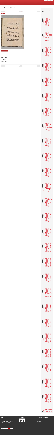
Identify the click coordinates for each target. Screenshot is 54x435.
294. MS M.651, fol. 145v (47, 336)
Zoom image (2, 13)
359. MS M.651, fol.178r (47, 407)
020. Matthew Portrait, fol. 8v (47, 34)
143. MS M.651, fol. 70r (47, 170)
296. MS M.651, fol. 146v (47, 338)
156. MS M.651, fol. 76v (47, 184)
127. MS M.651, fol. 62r (47, 153)
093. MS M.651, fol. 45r (47, 114)
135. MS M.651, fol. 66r (47, 161)
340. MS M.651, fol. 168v (47, 386)
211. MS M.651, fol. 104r (47, 245)
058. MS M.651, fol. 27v (47, 77)
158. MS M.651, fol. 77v (47, 186)
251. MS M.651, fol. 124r (47, 288)
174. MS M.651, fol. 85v (47, 205)
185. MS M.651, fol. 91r (47, 217)
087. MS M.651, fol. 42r (47, 108)
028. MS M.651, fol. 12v (47, 45)
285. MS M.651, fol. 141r (47, 326)
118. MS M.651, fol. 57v (47, 143)
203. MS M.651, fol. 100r (47, 236)
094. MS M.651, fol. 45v (47, 115)
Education (32, 3)
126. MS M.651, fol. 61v (47, 152)
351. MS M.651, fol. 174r (47, 398)
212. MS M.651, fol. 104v (47, 246)
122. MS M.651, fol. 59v (47, 147)
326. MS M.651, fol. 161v (47, 370)
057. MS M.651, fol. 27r (47, 76)
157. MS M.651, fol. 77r (47, 185)
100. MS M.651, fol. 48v (47, 122)
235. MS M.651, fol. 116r (47, 271)
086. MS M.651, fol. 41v (47, 107)
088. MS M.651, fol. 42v (47, 109)
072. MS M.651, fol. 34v (47, 92)
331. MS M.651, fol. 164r (47, 377)
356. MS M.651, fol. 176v (47, 403)
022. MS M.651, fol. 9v (46, 37)
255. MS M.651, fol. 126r (47, 292)
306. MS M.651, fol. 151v (47, 349)
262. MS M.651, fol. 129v (47, 302)
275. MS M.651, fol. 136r (47, 316)
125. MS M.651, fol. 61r (47, 151)
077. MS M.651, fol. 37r (47, 97)
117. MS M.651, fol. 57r (46, 142)
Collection (37, 3)
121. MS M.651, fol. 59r (47, 146)
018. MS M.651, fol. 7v (46, 32)
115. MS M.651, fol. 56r (46, 140)
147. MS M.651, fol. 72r (47, 174)
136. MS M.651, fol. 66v (47, 162)
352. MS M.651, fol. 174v (47, 399)
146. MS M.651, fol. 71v (47, 173)
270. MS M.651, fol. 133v (47, 310)
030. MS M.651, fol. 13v (47, 47)
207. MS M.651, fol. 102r (47, 241)
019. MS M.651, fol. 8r (46, 33)
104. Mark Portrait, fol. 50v (47, 126)
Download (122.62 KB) (4, 50)
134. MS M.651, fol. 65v (47, 160)
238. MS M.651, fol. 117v (47, 274)
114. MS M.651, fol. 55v (47, 139)
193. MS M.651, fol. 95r (47, 226)
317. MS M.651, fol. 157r (47, 361)
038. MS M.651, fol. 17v (47, 55)
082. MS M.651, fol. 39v (47, 102)
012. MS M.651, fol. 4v (46, 25)
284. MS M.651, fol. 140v (47, 325)
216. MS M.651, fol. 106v (47, 250)
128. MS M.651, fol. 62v (47, 154)
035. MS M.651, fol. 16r (47, 52)
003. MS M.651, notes (46, 16)
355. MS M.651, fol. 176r (47, 402)
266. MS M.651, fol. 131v (47, 306)
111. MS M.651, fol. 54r (46, 136)
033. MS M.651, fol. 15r (47, 50)
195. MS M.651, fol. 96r (47, 228)
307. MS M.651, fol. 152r (47, 350)
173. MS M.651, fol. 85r (47, 204)
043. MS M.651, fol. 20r (47, 61)
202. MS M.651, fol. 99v (47, 235)
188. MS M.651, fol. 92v (47, 220)
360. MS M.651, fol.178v (47, 408)
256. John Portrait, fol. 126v (47, 293)
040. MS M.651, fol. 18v (47, 57)
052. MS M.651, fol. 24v (47, 70)
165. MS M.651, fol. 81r (47, 196)
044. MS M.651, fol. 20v (47, 62)
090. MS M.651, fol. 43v (47, 111)
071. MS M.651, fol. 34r (47, 91)
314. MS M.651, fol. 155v (47, 357)
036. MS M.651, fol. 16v (47, 53)
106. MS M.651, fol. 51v (47, 129)
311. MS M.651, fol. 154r (47, 354)
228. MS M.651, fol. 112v (47, 263)
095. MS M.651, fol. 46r (47, 116)
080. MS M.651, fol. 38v (47, 100)
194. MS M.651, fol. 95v (47, 227)
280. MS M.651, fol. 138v (47, 321)
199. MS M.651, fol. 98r (47, 232)
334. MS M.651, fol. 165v (47, 380)
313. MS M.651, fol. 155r (47, 356)
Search (51, 0)
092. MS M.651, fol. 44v (47, 113)
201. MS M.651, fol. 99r (47, 234)
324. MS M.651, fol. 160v (47, 368)
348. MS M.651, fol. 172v (47, 395)
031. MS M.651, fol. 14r (47, 48)
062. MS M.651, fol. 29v (47, 81)
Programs (26, 3)
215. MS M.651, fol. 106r (47, 249)
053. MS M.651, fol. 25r (47, 71)
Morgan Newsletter (21, 419)
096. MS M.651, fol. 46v (47, 117)
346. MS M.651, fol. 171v (47, 393)
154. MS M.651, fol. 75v (47, 182)
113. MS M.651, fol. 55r (46, 138)
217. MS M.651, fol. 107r (47, 251)
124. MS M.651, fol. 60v (47, 150)
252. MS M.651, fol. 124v (47, 289)
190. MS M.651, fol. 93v (47, 222)
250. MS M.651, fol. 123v (47, 287)
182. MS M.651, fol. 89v (47, 214)
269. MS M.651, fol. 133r (47, 309)
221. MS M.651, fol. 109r (47, 256)
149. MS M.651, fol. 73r (47, 176)
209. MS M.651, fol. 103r (47, 243)
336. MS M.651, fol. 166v (47, 382)
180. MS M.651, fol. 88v (47, 212)
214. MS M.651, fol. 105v (47, 248)
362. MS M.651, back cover (47, 411)
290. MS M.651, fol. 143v (47, 332)
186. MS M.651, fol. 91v (47, 218)
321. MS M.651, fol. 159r (47, 365)
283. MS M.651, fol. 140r (47, 324)
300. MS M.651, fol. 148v (47, 342)
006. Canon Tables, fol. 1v (47, 19)
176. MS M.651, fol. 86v (47, 207)
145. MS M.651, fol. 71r (47, 172)
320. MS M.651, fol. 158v (47, 364)
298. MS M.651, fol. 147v (47, 340)
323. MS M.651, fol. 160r (47, 367)
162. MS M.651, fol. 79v (47, 191)
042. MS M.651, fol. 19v (47, 60)
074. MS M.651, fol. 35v (47, 94)
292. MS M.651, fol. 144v (47, 334)
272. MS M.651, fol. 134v (47, 312)
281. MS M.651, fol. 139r (47, 322)
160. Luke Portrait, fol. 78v (47, 188)
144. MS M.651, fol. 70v (47, 171)
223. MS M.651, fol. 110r (47, 258)
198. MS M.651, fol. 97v (47, 231)
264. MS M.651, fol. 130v (47, 304)
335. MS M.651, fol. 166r (47, 381)
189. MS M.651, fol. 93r (47, 221)
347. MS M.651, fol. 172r (47, 394)
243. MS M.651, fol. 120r (47, 279)
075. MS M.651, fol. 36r (47, 95)
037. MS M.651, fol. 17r (47, 54)
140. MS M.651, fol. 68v (47, 167)
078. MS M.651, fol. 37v (47, 98)
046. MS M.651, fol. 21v (47, 64)
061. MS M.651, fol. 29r (47, 80)
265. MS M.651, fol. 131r (47, 305)
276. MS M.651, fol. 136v (47, 317)
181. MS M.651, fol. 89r (47, 213)
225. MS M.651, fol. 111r (47, 260)
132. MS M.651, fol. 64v (47, 158)
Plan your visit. (17, 5)
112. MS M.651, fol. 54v (47, 137)
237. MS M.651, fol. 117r (47, 273)
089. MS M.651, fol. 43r (47, 110)
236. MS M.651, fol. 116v (47, 272)
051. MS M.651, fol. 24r (47, 69)
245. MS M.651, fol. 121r (47, 281)
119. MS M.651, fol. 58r (46, 144)
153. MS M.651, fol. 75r (47, 181)
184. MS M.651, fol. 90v (47, 216)
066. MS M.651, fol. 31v (47, 85)
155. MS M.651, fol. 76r (47, 183)
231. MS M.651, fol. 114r (47, 266)
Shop (45, 0)
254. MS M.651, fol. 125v (47, 291)
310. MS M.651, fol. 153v (47, 353)
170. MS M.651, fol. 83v (47, 201)
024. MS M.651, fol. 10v (47, 40)
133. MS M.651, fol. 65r (47, 159)
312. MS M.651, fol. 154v (47, 355)
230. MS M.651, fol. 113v (47, 265)
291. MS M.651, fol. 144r (47, 333)
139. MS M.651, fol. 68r (47, 166)
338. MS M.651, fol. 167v (47, 384)
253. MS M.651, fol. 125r (47, 290)
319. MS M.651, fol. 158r (47, 363)
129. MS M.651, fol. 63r (47, 155)
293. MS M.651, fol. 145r (47, 335)
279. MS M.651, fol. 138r (47, 320)
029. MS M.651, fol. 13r (47, 46)
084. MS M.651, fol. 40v (47, 105)
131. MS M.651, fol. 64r (47, 157)
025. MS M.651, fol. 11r (46, 41)
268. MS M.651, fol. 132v (47, 308)
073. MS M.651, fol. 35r (47, 93)
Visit (16, 3)
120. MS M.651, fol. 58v (47, 145)
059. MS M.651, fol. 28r (47, 78)
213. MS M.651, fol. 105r (47, 247)
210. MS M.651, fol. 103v (47, 244)
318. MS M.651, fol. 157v (47, 362)
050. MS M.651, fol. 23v (47, 68)
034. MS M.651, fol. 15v (47, 51)
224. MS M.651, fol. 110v (47, 259)
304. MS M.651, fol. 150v (47, 347)
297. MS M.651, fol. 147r (47, 339)
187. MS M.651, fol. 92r (47, 219)
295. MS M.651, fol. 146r (47, 337)
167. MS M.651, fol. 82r (47, 198)
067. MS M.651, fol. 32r (47, 86)
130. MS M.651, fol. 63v (47, 156)
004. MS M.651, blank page (47, 17)
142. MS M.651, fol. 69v (47, 169)
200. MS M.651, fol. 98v (47, 233)
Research (42, 3)
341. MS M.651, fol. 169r (47, 387)
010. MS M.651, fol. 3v (46, 23)
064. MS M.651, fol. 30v (47, 83)
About (46, 3)
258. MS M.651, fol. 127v (47, 296)
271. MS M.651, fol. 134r (47, 311)
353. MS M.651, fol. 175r (47, 400)
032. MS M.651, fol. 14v (47, 49)
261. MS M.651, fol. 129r (47, 301)
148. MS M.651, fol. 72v (47, 175)
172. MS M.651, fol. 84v (47, 203)
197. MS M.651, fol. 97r (47, 230)
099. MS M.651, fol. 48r (47, 121)
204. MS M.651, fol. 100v (47, 237)
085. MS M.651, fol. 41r (47, 106)
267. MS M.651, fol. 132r (47, 307)
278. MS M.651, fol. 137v (47, 319)
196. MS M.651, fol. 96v (47, 229)
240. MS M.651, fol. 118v (47, 276)
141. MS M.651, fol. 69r (47, 168)
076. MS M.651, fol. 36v (47, 96)
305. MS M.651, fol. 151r (47, 348)
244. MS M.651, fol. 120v (47, 280)
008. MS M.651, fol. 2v (46, 21)
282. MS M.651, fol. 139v (47, 323)
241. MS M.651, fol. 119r (47, 277)
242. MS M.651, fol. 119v (47, 278)
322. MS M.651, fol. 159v (47, 366)
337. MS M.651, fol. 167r (47, 383)
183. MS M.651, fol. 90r (47, 215)
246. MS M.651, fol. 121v (47, 282)
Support (51, 3)
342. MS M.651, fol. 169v (47, 388)
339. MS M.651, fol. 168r (47, 385)
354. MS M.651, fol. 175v (47, 401)
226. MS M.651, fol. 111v (47, 261)
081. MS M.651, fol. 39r (47, 101)
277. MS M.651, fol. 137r (47, 318)
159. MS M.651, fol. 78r (47, 187)
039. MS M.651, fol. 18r (47, 56)
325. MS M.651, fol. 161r (47, 369)
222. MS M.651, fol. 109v (47, 257)
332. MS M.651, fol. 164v (47, 378)
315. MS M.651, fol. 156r (47, 358)
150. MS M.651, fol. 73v (47, 177)
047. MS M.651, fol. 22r (47, 65)
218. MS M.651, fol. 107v (47, 252)
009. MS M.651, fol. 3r (46, 22)
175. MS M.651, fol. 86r (47, 206)
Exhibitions (21, 3)
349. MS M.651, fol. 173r (47, 396)
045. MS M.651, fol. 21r (47, 63)
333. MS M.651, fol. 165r (47, 379)
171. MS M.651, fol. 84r (47, 202)
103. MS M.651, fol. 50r (47, 125)
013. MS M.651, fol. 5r (46, 26)
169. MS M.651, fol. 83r (47, 200)
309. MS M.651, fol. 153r (47, 352)
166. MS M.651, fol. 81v (47, 197)
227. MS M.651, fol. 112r (47, 262)
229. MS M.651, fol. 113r (47, 264)
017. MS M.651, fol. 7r (46, 31)
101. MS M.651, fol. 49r (47, 123)
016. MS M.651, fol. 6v (46, 30)
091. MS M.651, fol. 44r (47, 112)
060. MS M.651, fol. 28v (47, 79)
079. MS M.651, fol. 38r (47, 99)
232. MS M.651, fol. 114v (47, 267)
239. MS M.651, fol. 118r (47, 275)
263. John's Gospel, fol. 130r (47, 303)
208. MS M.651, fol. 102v (47, 242)
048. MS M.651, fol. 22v (47, 66)
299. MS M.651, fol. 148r (47, 341)
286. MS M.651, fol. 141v (47, 327)
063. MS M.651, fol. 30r (47, 82)
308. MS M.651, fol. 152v (47, 351)
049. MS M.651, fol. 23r (47, 67)
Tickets (48, 0)
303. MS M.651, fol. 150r (47, 346)
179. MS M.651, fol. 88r (47, 211)
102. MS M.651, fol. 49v (47, 124)
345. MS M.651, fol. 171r (47, 392)
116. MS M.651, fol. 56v (47, 141)
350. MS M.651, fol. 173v (47, 397)
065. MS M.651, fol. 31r (47, 84)
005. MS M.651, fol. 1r (46, 18)
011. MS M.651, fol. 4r (46, 24)
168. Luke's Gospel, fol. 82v (47, 199)
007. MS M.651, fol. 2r (46, 20)
